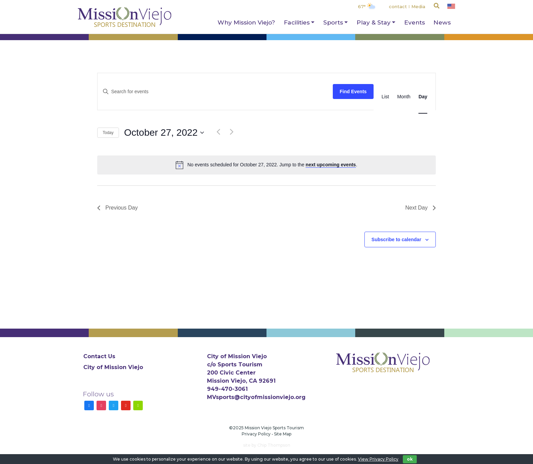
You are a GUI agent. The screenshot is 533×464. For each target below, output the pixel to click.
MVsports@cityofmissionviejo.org (256, 397)
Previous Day (117, 208)
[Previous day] (218, 132)
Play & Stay (374, 22)
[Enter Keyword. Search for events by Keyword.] (215, 91)
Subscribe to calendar (396, 239)
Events (414, 22)
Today (108, 132)
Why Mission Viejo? (246, 22)
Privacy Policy (256, 433)
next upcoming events (331, 164)
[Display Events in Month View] (403, 96)
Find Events (353, 91)
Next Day (420, 208)
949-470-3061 (227, 389)
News (442, 22)
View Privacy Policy (378, 459)
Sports (333, 22)
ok (410, 459)
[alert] (266, 165)
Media (418, 6)
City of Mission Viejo (113, 367)
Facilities (297, 22)
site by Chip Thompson (266, 445)
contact (398, 6)
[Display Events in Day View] (422, 96)
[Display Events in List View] (385, 96)
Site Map (282, 433)
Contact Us (99, 356)
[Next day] (231, 132)
